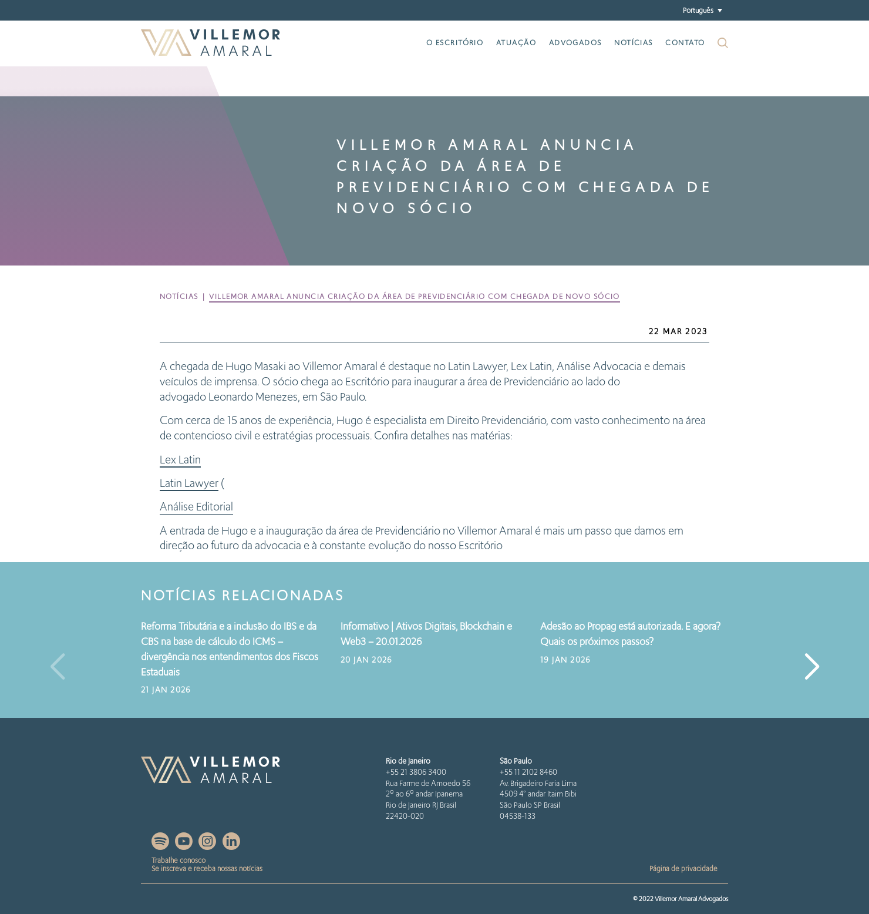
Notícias (633, 43)
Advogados (575, 43)
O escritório (454, 43)
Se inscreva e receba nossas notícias (206, 868)
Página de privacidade (683, 868)
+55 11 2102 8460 (528, 772)
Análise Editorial (196, 507)
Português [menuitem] (698, 10)
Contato (685, 43)
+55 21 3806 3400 (416, 772)
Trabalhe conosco (178, 860)
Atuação (516, 43)
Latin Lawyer (189, 483)
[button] (812, 667)
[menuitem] (702, 10)
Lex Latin (180, 460)
